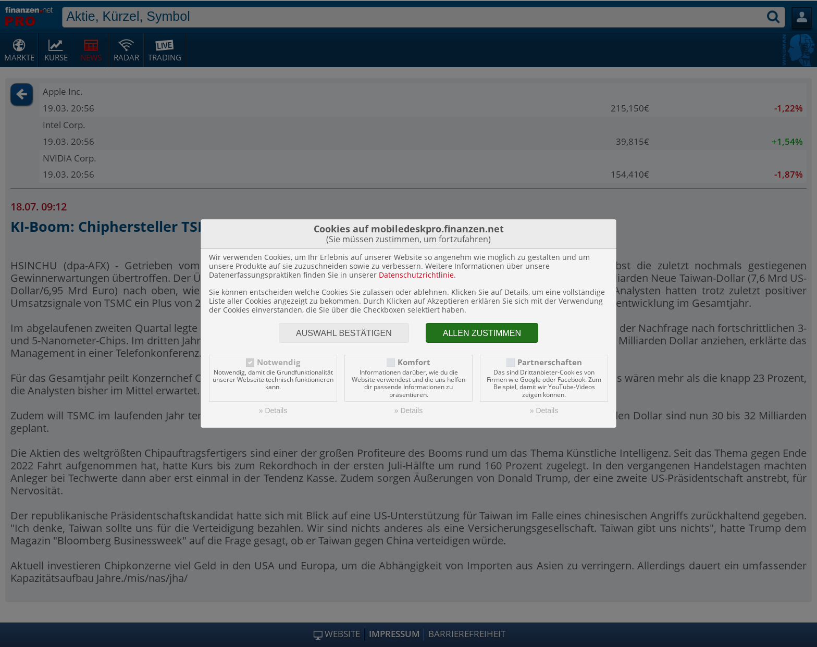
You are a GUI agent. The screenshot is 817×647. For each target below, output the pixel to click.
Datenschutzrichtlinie (416, 275)
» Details (273, 410)
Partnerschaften (549, 362)
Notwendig (278, 362)
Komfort (414, 362)
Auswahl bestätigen (344, 333)
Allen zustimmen (482, 333)
